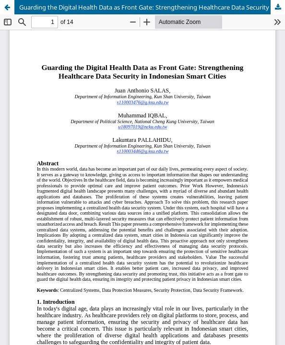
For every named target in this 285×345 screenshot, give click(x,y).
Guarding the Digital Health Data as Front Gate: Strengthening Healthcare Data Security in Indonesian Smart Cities (152, 7)
